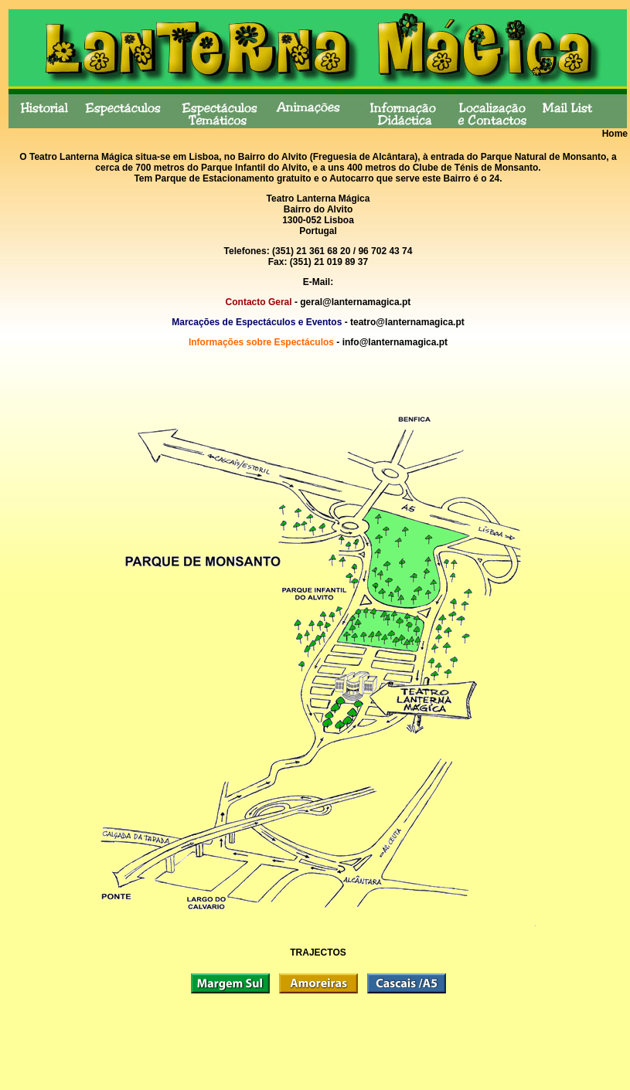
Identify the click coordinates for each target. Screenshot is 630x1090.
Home (615, 133)
